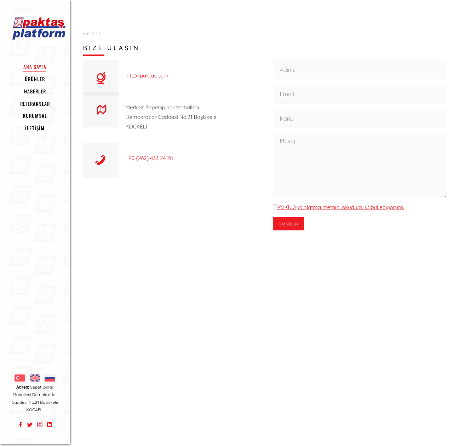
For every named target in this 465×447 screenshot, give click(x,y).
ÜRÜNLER (35, 78)
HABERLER (35, 91)
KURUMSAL (35, 115)
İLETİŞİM (35, 128)
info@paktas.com (147, 75)
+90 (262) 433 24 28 (149, 158)
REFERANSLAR (35, 103)
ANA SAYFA (34, 66)
